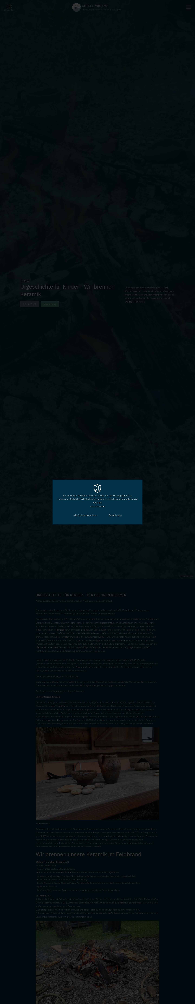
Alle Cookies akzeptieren (85, 515)
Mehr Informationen (97, 506)
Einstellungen (115, 515)
